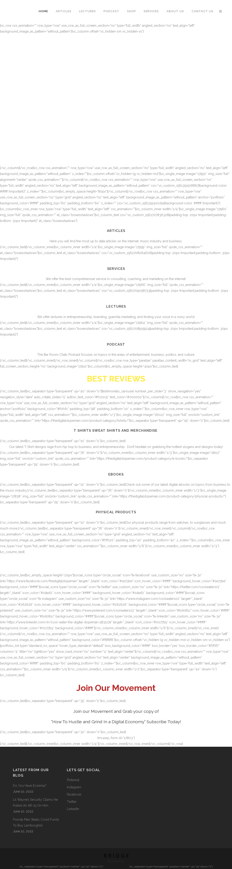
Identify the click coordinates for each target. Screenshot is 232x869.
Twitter (72, 801)
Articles (116, 231)
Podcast (116, 344)
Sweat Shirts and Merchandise (125, 431)
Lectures (116, 306)
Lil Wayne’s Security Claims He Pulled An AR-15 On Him (35, 802)
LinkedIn (73, 809)
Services (116, 269)
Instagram (74, 787)
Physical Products (116, 512)
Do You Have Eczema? (29, 785)
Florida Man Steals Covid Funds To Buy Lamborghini (36, 822)
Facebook (74, 794)
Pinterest (73, 780)
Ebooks (116, 474)
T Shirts (82, 431)
